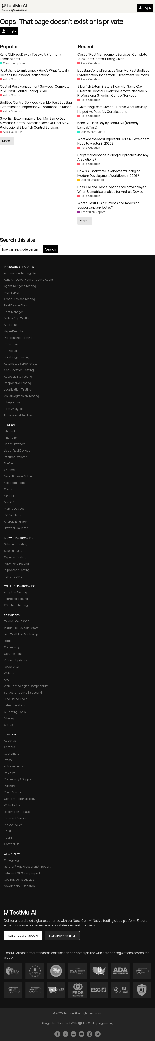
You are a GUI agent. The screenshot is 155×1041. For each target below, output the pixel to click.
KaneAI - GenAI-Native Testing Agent (28, 279)
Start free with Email (62, 935)
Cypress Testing (15, 557)
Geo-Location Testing (19, 370)
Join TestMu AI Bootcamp (21, 634)
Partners (10, 786)
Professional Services (18, 415)
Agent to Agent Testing (20, 286)
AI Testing (11, 325)
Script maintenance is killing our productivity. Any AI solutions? (113, 157)
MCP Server (11, 292)
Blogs (8, 641)
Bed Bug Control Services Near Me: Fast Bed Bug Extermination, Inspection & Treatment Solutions (36, 104)
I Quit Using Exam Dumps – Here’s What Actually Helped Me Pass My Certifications (34, 72)
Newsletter (11, 666)
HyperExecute (13, 331)
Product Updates (15, 660)
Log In (145, 8)
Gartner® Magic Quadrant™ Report (27, 866)
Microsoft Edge (14, 483)
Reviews (9, 773)
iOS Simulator (12, 515)
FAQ (6, 679)
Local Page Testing (17, 357)
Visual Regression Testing (21, 396)
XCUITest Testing (16, 605)
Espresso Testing (16, 599)
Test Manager (13, 312)
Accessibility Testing (18, 376)
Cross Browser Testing (19, 299)
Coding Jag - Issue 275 (19, 879)
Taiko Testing (13, 576)
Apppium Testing (15, 592)
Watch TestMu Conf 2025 (21, 628)
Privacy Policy (13, 824)
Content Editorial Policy (19, 799)
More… (7, 141)
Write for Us (12, 805)
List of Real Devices (17, 450)
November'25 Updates (19, 886)
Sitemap (9, 718)
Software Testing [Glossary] (23, 692)
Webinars (10, 673)
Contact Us (11, 844)
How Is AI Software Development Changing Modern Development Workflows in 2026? (109, 173)
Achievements (13, 766)
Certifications (13, 654)
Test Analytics (13, 409)
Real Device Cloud (16, 305)
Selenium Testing (15, 544)
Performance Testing (18, 338)
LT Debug (10, 351)
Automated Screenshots (20, 363)
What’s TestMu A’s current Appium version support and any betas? (108, 205)
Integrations (12, 402)
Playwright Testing (16, 563)
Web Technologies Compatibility (26, 686)
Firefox (8, 463)
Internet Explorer (15, 457)
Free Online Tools (15, 699)
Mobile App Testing (17, 318)
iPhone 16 (10, 437)
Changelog (11, 860)
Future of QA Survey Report (22, 873)
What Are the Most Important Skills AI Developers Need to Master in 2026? (114, 141)
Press (8, 760)
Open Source (12, 792)
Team (8, 837)
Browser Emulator (16, 528)
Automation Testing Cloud (21, 273)
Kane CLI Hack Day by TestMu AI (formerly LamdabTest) (30, 56)
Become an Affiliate (17, 812)
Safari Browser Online (18, 476)
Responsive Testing (17, 383)
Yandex (9, 496)
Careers (9, 747)
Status (8, 725)
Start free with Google (23, 935)
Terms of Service (15, 818)
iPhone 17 (10, 431)
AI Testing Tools (15, 712)
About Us (10, 740)
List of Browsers (15, 444)
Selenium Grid (13, 551)
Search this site (17, 240)
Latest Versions (14, 705)
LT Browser (11, 344)
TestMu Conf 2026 (16, 621)
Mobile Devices (14, 509)
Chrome (9, 470)
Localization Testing (17, 389)
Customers (11, 753)
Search (50, 249)
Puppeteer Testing (17, 570)
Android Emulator (15, 521)
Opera (8, 489)
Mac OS (9, 502)
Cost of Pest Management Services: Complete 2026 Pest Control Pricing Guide (35, 88)
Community (11, 647)
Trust (7, 831)
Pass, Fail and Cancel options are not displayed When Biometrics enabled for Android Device (112, 189)
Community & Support (18, 779)
